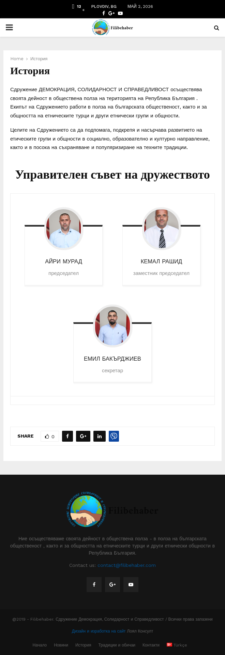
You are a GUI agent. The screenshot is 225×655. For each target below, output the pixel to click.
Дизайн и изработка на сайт (99, 631)
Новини (61, 645)
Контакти (151, 645)
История (83, 645)
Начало (39, 645)
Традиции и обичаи (117, 645)
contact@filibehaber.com (126, 565)
